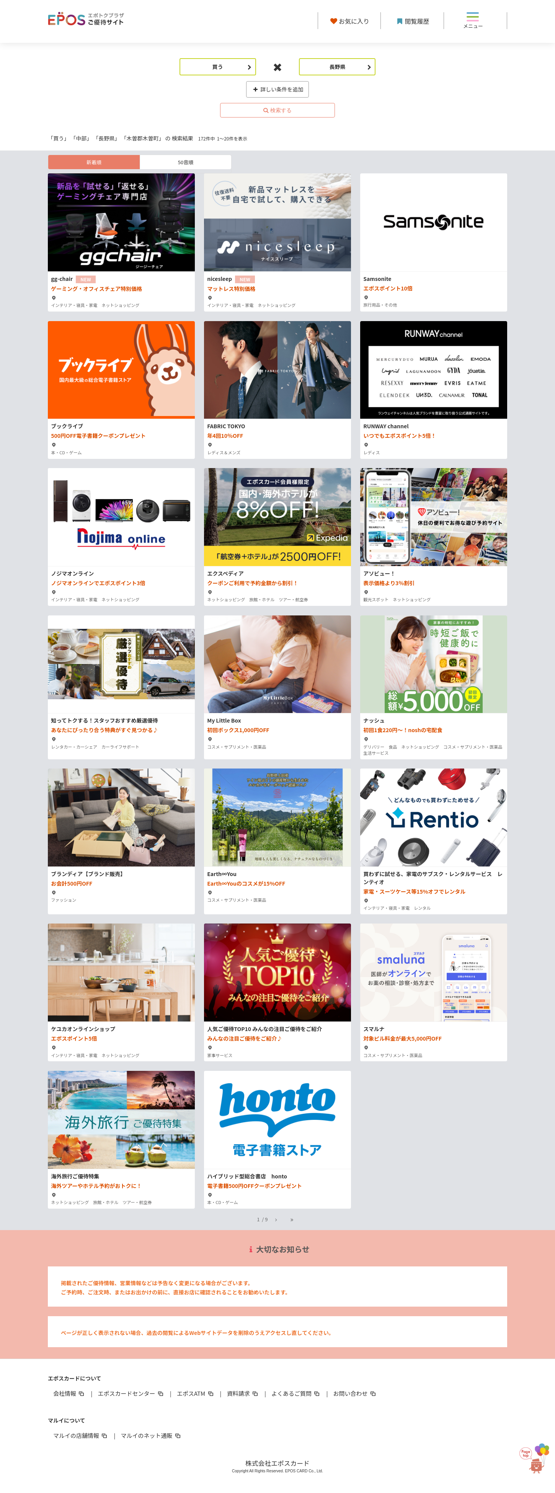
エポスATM (196, 1393)
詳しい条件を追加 (278, 89)
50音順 (185, 162)
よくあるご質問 (296, 1393)
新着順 (94, 162)
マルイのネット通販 (151, 1435)
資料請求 (243, 1393)
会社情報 (69, 1393)
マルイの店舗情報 (80, 1435)
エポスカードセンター (131, 1393)
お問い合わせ (355, 1393)
